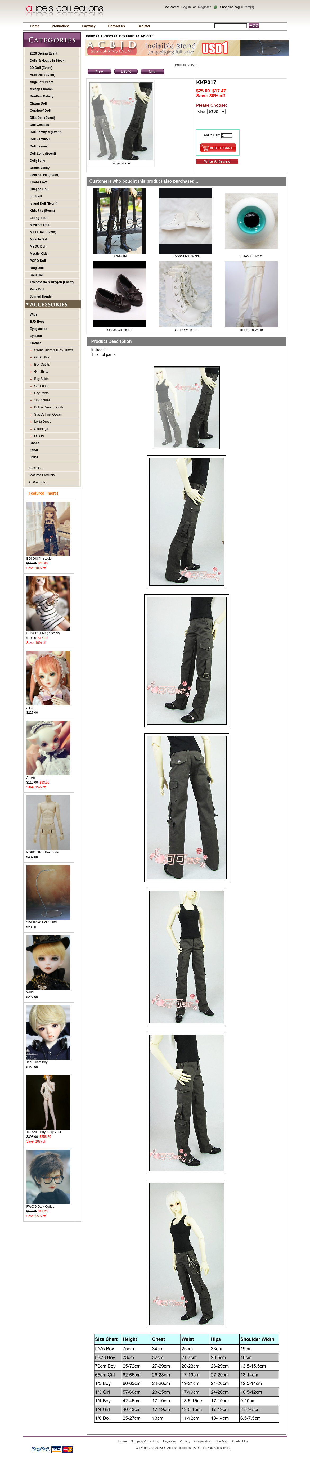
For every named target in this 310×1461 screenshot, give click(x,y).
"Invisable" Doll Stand (48, 920)
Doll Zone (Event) (43, 153)
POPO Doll (38, 261)
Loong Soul (38, 218)
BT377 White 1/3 (185, 330)
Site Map (221, 1441)
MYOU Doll (38, 246)
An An (48, 776)
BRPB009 (120, 256)
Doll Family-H (40, 139)
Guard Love (39, 182)
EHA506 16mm (251, 256)
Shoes (34, 443)
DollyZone (37, 161)
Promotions (61, 26)
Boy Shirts (41, 379)
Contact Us (116, 26)
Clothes (107, 36)
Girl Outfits (41, 357)
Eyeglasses (38, 329)
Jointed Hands (41, 296)
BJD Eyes (37, 321)
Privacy (185, 1441)
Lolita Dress (42, 422)
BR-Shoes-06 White (186, 256)
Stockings (40, 429)
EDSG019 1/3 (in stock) (48, 631)
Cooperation (203, 1441)
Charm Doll (38, 103)
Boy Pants (127, 36)
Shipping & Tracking (145, 1441)
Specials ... (36, 468)
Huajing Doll (39, 189)
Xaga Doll (37, 289)
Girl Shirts (40, 372)
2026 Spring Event (43, 53)
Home (34, 26)
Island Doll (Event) (44, 203)
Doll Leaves (39, 146)
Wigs (34, 314)
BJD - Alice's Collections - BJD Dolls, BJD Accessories (194, 1447)
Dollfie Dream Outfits (48, 407)
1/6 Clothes (41, 400)
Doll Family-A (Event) (46, 132)
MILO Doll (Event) (43, 232)
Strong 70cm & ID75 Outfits (53, 350)
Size (201, 112)
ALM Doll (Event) (42, 75)
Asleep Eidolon (41, 89)
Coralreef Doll (40, 111)
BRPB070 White (251, 330)
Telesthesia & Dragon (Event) (52, 282)
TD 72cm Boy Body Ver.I (48, 1130)
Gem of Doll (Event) (44, 175)
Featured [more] (43, 493)
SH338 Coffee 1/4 (119, 330)
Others (38, 436)
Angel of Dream (41, 82)
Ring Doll (37, 268)
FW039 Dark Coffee (48, 1204)
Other (34, 450)
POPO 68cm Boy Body (48, 850)
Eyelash (36, 336)
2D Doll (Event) (41, 68)
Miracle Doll (39, 239)
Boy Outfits (41, 364)
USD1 (34, 457)
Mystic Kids (39, 253)
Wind (48, 990)
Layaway (89, 26)
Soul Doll (37, 275)
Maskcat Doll (39, 225)
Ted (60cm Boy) (48, 1060)
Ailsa (48, 706)
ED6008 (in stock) (48, 556)
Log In (186, 7)
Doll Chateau (39, 125)
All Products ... (39, 482)
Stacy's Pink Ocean (47, 414)
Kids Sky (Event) (42, 211)
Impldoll (36, 196)
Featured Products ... (43, 475)
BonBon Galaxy (41, 96)
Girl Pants (40, 386)
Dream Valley (40, 168)
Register (204, 7)
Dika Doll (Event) (42, 118)
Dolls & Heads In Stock (47, 60)
